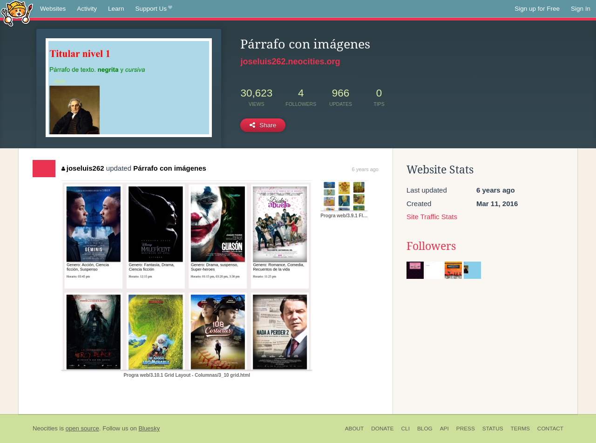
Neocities (45, 428)
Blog (425, 428)
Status (492, 428)
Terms (520, 428)
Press (465, 428)
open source (82, 428)
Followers (431, 246)
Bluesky (149, 428)
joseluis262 (82, 168)
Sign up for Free (537, 8)
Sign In (580, 8)
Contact (550, 428)
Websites (53, 8)
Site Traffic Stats (431, 217)
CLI (405, 428)
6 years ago (365, 169)
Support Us (153, 9)
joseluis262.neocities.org (290, 61)
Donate (382, 428)
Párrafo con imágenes (169, 168)
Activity (87, 8)
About (354, 428)
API (444, 428)
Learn (116, 8)
